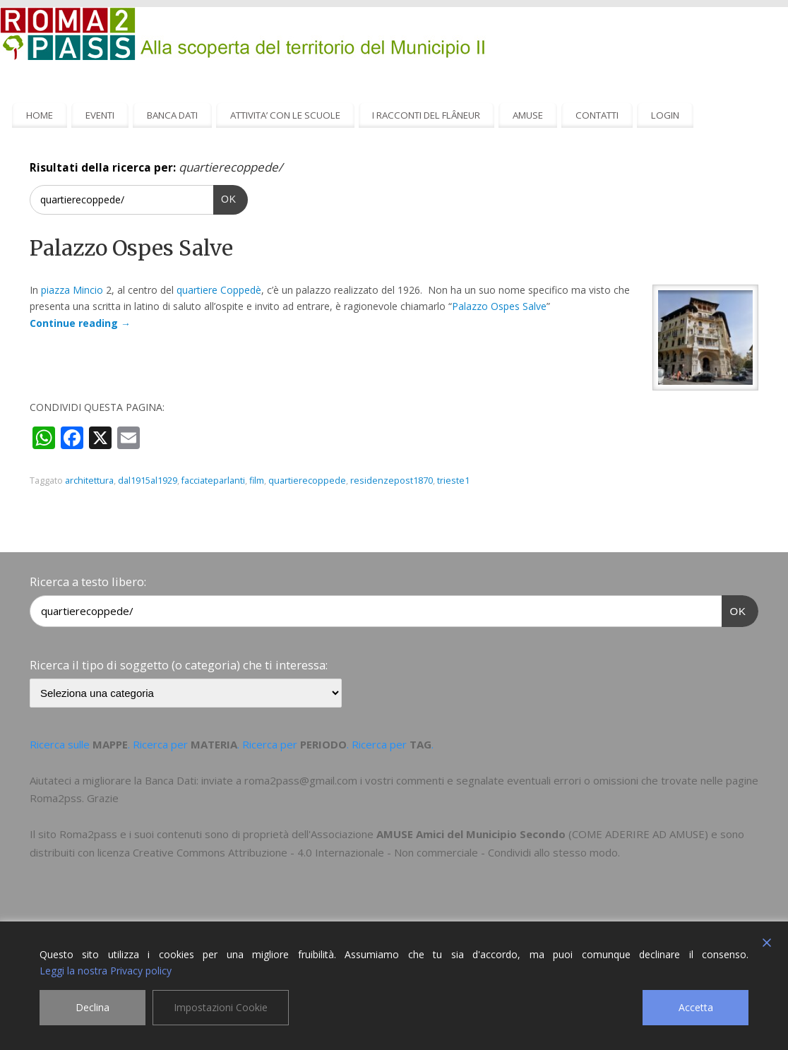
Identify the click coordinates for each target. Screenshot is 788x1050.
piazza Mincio (72, 290)
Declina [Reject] (92, 1007)
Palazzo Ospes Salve (131, 247)
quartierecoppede (307, 481)
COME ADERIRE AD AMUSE (638, 834)
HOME (39, 115)
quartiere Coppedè (219, 290)
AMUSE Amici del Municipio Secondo (471, 834)
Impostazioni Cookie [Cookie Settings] (221, 1007)
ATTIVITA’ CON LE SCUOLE (285, 115)
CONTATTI (597, 115)
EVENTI (99, 115)
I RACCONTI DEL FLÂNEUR (426, 115)
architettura (89, 481)
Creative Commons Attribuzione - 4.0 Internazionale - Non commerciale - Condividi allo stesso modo (375, 852)
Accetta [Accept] (696, 1007)
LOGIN (665, 115)
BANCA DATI (172, 115)
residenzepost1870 (391, 481)
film (256, 481)
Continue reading (80, 323)
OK (225, 198)
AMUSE (528, 115)
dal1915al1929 (147, 481)
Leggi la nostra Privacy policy (106, 970)
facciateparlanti (213, 481)
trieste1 (453, 481)
